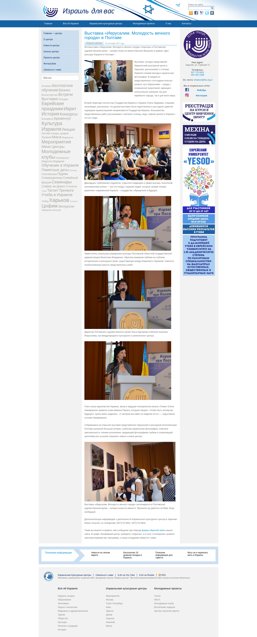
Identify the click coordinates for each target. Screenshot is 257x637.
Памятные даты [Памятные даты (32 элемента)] (55, 170)
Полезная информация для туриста (163, 555)
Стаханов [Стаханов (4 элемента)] (71, 186)
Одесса (109, 611)
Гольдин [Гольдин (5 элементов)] (63, 99)
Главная (48, 23)
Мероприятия (112, 596)
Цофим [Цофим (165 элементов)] (49, 206)
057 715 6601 (197, 72)
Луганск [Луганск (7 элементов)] (47, 137)
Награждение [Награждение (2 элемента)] (62, 158)
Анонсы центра (51, 51)
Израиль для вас (77, 10)
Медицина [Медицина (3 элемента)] (67, 137)
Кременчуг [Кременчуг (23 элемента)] (62, 118)
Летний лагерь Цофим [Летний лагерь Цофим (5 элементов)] (55, 133)
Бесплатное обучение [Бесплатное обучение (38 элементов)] (57, 87)
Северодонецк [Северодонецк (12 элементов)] (52, 177)
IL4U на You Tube (126, 575)
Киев (108, 607)
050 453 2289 (197, 75)
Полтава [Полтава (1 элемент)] (73, 170)
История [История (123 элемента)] (50, 113)
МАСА (157, 599)
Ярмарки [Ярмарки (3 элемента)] (46, 210)
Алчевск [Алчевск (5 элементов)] (46, 86)
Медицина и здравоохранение (73, 611)
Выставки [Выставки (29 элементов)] (50, 99)
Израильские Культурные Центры (74, 575)
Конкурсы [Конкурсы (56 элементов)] (69, 114)
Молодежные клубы (164, 603)
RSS (163, 575)
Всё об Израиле (71, 23)
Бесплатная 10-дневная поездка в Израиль (132, 555)
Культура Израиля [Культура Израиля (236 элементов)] (52, 126)
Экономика (63, 603)
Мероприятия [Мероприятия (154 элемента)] (56, 141)
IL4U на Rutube (146, 575)
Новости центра (51, 45)
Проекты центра (52, 57)
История (62, 629)
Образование (64, 599)
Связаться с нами (52, 69)
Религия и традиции (68, 626)
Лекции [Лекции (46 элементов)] (68, 129)
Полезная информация (58, 552)
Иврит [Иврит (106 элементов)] (70, 108)
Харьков (110, 618)
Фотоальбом (50, 63)
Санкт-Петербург (114, 603)
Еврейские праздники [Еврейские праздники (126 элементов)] (53, 106)
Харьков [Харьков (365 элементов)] (59, 200)
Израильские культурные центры (105, 23)
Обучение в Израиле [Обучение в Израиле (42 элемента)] (60, 165)
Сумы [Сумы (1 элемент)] (44, 191)
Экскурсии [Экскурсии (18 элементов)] (66, 206)
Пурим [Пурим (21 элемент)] (62, 174)
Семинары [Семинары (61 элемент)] (62, 182)
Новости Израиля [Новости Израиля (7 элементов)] (53, 161)
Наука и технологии (67, 607)
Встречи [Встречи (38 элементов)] (65, 94)
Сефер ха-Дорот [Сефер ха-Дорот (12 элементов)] (53, 186)
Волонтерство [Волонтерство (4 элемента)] (50, 94)
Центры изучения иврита (166, 611)
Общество (63, 618)
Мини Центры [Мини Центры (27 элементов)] (53, 147)
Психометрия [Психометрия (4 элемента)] (49, 174)
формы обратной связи (154, 530)
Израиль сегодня (66, 596)
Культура (62, 622)
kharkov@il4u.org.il (203, 80)
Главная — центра (53, 33)
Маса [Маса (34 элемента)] (56, 137)
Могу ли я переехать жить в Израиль (198, 553)
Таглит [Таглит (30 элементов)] (52, 190)
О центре (48, 39)
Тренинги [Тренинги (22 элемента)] (66, 190)
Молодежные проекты (144, 23)
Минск (109, 626)
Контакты (186, 23)
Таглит (157, 596)
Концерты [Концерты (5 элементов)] (47, 118)
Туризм (61, 614)
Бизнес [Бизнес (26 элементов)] (64, 90)
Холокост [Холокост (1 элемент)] (74, 201)
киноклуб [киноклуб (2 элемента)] (56, 210)
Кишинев (110, 622)
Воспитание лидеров (164, 607)
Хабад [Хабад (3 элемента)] (45, 201)
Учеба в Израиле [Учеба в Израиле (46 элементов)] (57, 194)
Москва (109, 599)
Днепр (109, 614)
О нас (168, 23)
